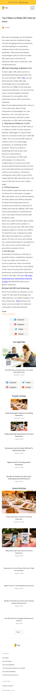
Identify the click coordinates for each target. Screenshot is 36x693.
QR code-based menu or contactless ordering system (17, 278)
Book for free (23, 2)
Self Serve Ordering (9, 672)
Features (5, 658)
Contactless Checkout (10, 675)
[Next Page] (19, 632)
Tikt (23, 78)
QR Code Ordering (8, 665)
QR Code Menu (7, 662)
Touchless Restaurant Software (13, 668)
